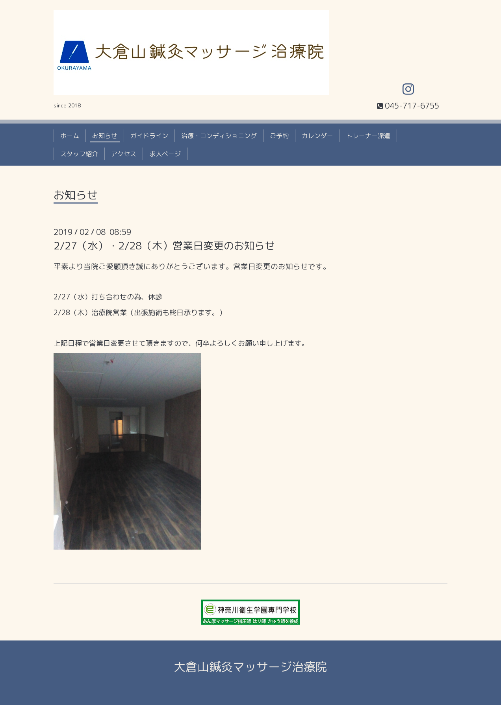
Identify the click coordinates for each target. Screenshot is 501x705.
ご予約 (279, 135)
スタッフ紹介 (79, 153)
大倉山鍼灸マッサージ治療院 (250, 667)
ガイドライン (149, 135)
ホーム (69, 135)
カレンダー (317, 135)
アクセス (123, 153)
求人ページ (165, 153)
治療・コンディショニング (219, 135)
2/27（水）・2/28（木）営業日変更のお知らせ (164, 245)
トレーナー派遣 (368, 135)
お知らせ (104, 135)
